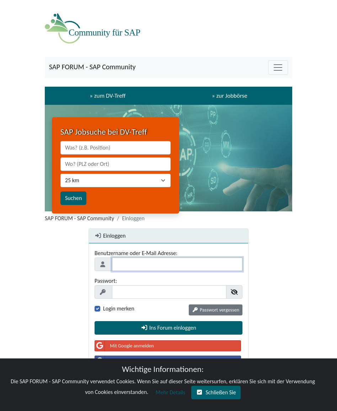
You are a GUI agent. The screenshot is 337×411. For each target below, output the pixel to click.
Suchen (73, 198)
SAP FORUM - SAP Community (92, 67)
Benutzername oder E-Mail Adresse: (136, 253)
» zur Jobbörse (229, 95)
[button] (215, 309)
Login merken (118, 308)
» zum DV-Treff (107, 95)
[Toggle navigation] (278, 67)
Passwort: (106, 280)
